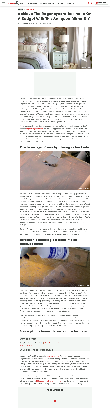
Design (20, 9)
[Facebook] (82, 3)
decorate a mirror (53, 356)
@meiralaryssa (28, 338)
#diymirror (53, 343)
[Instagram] (85, 3)
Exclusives (32, 3)
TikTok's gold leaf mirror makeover (49, 381)
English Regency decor (34, 128)
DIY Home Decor (31, 9)
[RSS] (92, 3)
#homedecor (63, 343)
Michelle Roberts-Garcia (27, 23)
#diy (47, 343)
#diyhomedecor (26, 345)
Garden (61, 3)
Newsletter (101, 3)
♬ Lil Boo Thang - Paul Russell (37, 350)
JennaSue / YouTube (86, 67)
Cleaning (70, 3)
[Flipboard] (88, 3)
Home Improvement (47, 3)
